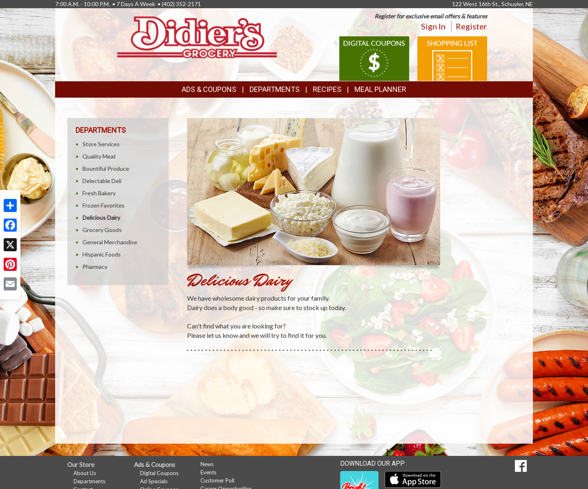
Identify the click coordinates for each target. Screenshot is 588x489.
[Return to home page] (197, 36)
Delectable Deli (101, 180)
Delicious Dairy (101, 217)
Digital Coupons (159, 473)
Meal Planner (380, 89)
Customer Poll (217, 480)
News (207, 464)
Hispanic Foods (101, 254)
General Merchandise (109, 242)
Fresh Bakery (99, 193)
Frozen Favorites (103, 205)
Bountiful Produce (105, 168)
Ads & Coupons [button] (209, 89)
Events (208, 472)
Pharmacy (94, 266)
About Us (85, 473)
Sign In (433, 26)
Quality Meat (99, 156)
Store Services (101, 144)
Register (471, 26)
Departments (89, 481)
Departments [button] (274, 89)
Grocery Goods (102, 229)
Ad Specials (153, 481)
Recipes (327, 89)
